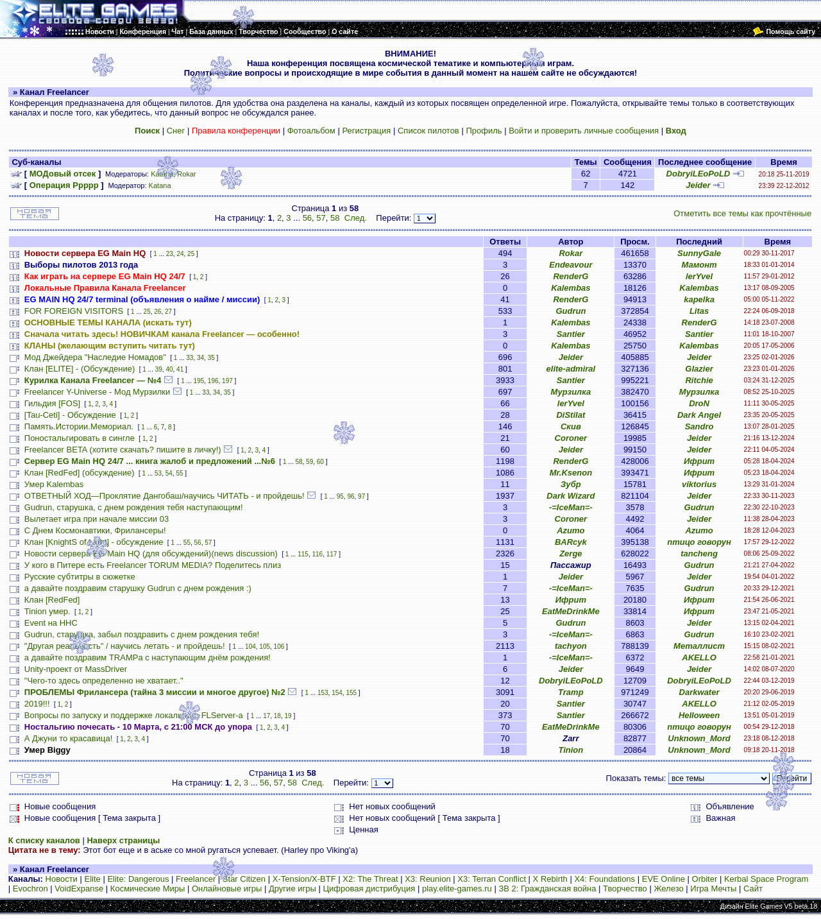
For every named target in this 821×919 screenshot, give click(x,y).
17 (266, 715)
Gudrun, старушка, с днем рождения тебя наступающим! (133, 507)
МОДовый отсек (63, 173)
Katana (162, 174)
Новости (62, 879)
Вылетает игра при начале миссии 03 (96, 519)
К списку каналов (44, 840)
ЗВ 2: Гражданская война (547, 888)
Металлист (699, 646)
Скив (571, 426)
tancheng (699, 553)
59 (309, 461)
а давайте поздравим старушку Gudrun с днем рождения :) (137, 588)
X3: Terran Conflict (491, 879)
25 (190, 253)
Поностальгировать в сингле (79, 438)
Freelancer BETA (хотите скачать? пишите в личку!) (122, 449)
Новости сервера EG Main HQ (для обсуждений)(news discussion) (151, 553)
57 (320, 218)
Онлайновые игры (227, 888)
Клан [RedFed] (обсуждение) (79, 472)
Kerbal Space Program (766, 879)
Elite (92, 879)
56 (307, 218)
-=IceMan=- (571, 507)
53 (158, 473)
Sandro (699, 426)
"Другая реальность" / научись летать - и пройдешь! (124, 646)
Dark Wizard (570, 496)
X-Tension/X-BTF (304, 879)
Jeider (698, 185)
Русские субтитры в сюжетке (79, 576)
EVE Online (663, 879)
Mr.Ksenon (571, 472)
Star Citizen (244, 879)
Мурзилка (571, 392)
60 (320, 461)
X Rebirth (550, 879)
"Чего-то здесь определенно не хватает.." (103, 680)
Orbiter (705, 879)
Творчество (625, 888)
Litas (699, 311)
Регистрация (366, 130)
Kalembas (570, 288)
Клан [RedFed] (52, 600)
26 (157, 311)
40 (169, 369)
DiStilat (570, 415)
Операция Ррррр (64, 185)
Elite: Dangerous (138, 879)
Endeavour (570, 265)
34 (200, 357)
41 (179, 369)
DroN (699, 403)
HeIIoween (699, 715)
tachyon (571, 646)
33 (189, 357)
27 (168, 311)
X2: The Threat (370, 879)
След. (355, 218)
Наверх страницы (123, 840)
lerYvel (699, 276)
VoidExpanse (79, 888)
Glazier (699, 369)
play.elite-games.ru (457, 888)
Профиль (484, 130)
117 (331, 554)
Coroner (571, 438)
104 (250, 646)
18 (277, 715)
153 (322, 692)
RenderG (570, 276)
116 (317, 554)
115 (303, 554)
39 (158, 369)
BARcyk (571, 542)
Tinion (570, 750)
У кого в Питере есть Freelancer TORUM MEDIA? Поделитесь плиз (152, 565)
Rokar (186, 174)
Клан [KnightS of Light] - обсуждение (94, 542)
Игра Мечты (713, 888)
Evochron (30, 888)
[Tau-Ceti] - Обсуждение (70, 415)
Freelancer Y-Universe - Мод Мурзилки (97, 392)
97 (361, 496)
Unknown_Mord (699, 738)
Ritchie (699, 380)
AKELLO (699, 657)
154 (337, 692)
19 (288, 715)
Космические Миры (147, 888)
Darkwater (699, 692)
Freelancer (196, 879)
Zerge (570, 553)
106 (279, 646)
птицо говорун (699, 542)
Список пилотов (428, 130)
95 (340, 496)
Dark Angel (699, 415)
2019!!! (37, 704)
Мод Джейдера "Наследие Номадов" (95, 357)
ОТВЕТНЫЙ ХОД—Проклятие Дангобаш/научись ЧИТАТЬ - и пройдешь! (164, 496)
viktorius (699, 484)
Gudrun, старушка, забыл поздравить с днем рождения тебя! (141, 634)
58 (334, 218)
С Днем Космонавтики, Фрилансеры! (95, 530)
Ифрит (699, 461)
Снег (176, 130)
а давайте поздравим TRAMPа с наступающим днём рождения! (147, 657)
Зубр (571, 484)
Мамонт (698, 265)
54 (169, 473)
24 (179, 253)
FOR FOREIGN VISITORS (73, 311)
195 (199, 380)
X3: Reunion (428, 879)
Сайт (753, 888)
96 (350, 496)
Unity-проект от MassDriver (75, 669)
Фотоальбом (311, 130)
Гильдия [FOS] (52, 403)
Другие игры (292, 888)
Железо (668, 888)
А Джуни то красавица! (68, 738)
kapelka (699, 299)
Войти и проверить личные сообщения (584, 130)
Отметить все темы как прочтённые (742, 213)
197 (227, 380)
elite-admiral (571, 369)
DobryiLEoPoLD (698, 173)
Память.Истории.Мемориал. (78, 426)
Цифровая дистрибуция (369, 888)
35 (211, 357)
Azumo (570, 530)
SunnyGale (699, 253)
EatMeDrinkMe (571, 611)
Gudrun (570, 311)
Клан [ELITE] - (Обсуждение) (79, 369)
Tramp (571, 692)
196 (213, 380)
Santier (571, 334)
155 (351, 692)
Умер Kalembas (54, 484)
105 (264, 646)
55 (179, 473)
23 (169, 253)
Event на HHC (51, 623)
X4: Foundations (604, 879)
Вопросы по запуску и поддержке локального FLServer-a (133, 715)
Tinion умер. (47, 611)
